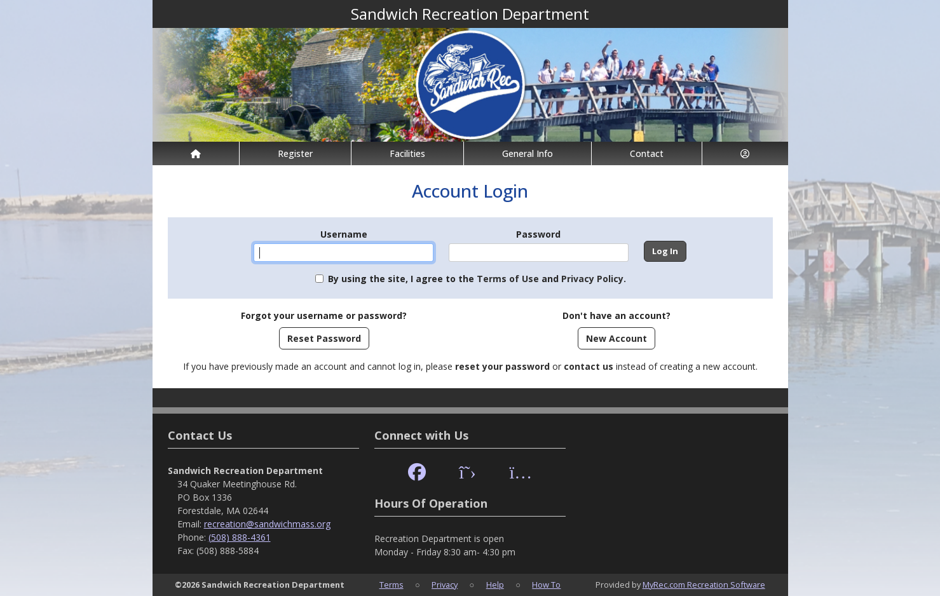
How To (546, 584)
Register (295, 153)
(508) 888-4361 (239, 537)
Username (343, 234)
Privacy (445, 584)
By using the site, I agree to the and (477, 279)
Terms (391, 584)
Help (495, 584)
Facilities (407, 153)
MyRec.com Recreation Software (704, 584)
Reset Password (324, 338)
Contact (647, 153)
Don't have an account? (616, 315)
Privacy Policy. (593, 279)
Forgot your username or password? (324, 315)
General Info (527, 153)
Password (538, 234)
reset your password (502, 366)
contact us (588, 366)
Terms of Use (508, 279)
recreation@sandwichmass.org (267, 524)
